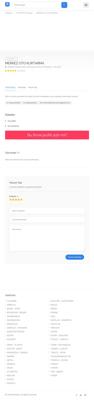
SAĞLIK (10, 379)
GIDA (53, 316)
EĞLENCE (11, 339)
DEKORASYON (13, 320)
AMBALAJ (11, 305)
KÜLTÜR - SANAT (14, 349)
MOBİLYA (11, 364)
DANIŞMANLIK (13, 316)
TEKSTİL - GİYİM (58, 352)
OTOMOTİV (11, 59)
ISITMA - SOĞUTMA (59, 335)
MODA (10, 368)
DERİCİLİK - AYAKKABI (17, 328)
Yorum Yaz (32, 87)
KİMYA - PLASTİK (14, 345)
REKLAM (11, 375)
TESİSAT (54, 364)
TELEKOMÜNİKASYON (61, 356)
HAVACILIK (55, 324)
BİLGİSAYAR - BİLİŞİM (16, 312)
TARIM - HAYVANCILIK (61, 345)
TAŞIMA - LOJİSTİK (59, 349)
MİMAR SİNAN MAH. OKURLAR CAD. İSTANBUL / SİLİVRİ (33, 67)
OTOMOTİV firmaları (24, 13)
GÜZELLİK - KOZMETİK (61, 320)
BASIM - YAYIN (13, 309)
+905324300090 (13, 103)
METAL (10, 360)
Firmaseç (8, 13)
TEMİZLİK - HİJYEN (59, 360)
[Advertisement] (47, 33)
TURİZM (54, 368)
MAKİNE (10, 356)
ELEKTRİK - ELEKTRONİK (62, 301)
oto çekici (12, 121)
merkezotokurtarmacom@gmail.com (55, 103)
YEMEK (54, 375)
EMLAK (54, 305)
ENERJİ (54, 309)
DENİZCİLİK (12, 324)
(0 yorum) (21, 71)
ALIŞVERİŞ (11, 301)
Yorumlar (22, 87)
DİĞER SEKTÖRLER (15, 332)
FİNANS (54, 312)
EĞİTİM (10, 335)
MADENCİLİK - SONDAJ (17, 352)
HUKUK (54, 332)
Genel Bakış (10, 87)
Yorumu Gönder (75, 257)
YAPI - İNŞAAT (57, 372)
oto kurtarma (13, 126)
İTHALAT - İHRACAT (60, 339)
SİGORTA (11, 383)
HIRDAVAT (55, 328)
